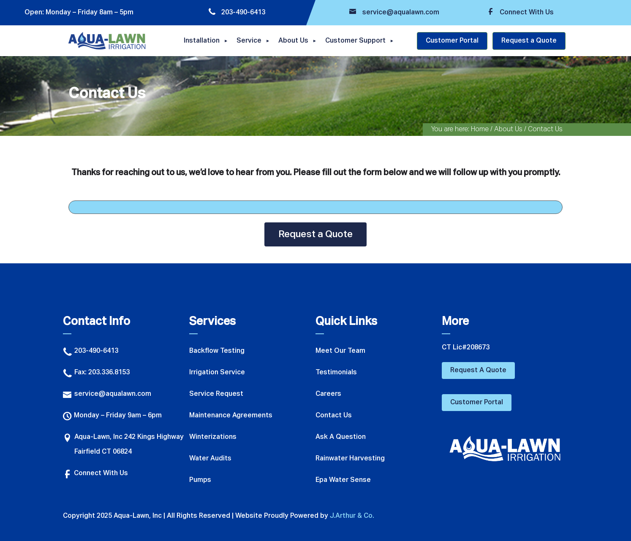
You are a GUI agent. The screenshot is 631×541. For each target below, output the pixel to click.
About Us (293, 41)
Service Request (216, 394)
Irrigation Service (217, 372)
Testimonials (336, 372)
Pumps (200, 480)
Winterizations (213, 437)
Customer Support (355, 41)
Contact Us (334, 415)
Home (480, 129)
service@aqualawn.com (394, 12)
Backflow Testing (217, 351)
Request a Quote (529, 41)
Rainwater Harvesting (350, 458)
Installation (202, 41)
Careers (328, 394)
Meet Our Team (340, 351)
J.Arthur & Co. (352, 516)
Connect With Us (520, 12)
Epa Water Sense (343, 480)
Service (249, 41)
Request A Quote (478, 370)
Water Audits (210, 458)
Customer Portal (452, 41)
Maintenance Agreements (230, 415)
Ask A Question (341, 437)
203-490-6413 (236, 12)
